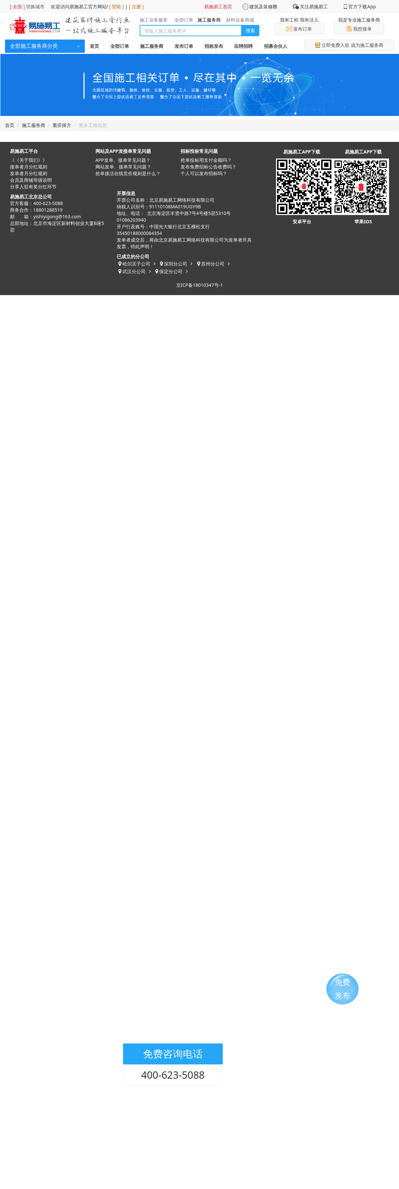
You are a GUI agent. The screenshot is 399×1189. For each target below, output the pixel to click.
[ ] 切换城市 (27, 6)
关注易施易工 (314, 6)
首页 (94, 46)
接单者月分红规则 (28, 166)
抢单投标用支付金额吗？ (206, 160)
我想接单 (359, 29)
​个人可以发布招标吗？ (204, 173)
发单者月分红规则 (28, 173)
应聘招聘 (243, 46)
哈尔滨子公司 (136, 264)
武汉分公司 (134, 271)
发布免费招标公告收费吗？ (208, 166)
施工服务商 (151, 46)
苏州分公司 (212, 264)
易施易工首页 (218, 6)
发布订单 (299, 29)
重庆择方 (62, 125)
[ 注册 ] (136, 6)
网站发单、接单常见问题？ (123, 166)
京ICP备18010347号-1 (199, 285)
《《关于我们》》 (28, 160)
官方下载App (362, 6)
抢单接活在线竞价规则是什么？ (128, 173)
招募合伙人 (275, 46)
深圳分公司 (175, 264)
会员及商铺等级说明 (31, 180)
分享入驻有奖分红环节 (33, 186)
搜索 (250, 30)
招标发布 (213, 46)
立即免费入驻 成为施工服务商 (349, 45)
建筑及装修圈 (263, 6)
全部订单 (119, 46)
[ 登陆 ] (116, 6)
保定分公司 (171, 271)
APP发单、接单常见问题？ (123, 160)
